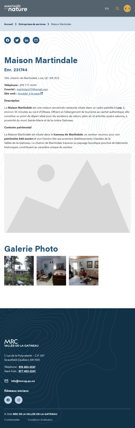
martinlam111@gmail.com (32, 89)
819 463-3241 (27, 367)
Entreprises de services (32, 24)
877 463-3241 (27, 371)
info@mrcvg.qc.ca (19, 381)
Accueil (8, 24)
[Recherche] (117, 8)
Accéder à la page (30, 93)
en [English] (107, 8)
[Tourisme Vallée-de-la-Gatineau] (15, 8)
